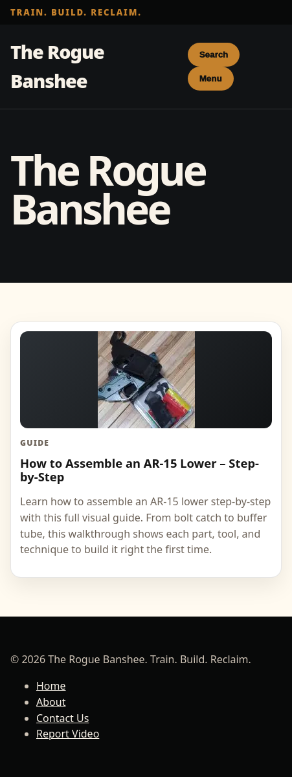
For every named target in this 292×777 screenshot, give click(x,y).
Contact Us (62, 718)
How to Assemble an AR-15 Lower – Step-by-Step (139, 470)
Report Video (67, 734)
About (50, 702)
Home (51, 686)
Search (213, 55)
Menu (210, 78)
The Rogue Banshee (57, 66)
